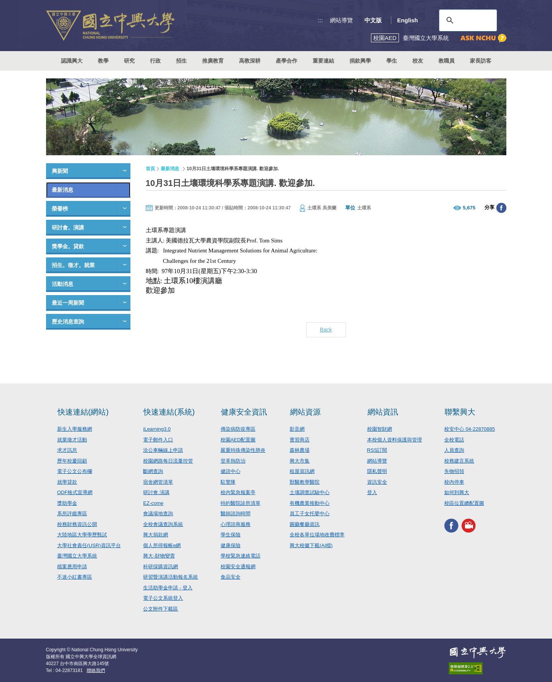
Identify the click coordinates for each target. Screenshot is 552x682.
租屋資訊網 (302, 471)
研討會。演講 (68, 227)
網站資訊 (382, 412)
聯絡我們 (96, 670)
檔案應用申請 (72, 566)
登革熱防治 (233, 461)
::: (320, 20)
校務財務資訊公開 (77, 524)
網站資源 (305, 412)
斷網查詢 (153, 471)
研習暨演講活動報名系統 (170, 577)
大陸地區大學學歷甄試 (82, 535)
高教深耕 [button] (249, 61)
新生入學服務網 (74, 429)
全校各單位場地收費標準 (317, 535)
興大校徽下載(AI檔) (311, 545)
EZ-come (153, 503)
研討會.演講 (156, 492)
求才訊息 (67, 450)
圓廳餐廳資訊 (305, 524)
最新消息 (62, 190)
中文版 (373, 20)
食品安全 (231, 577)
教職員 (446, 61)
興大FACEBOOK (451, 525)
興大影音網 (468, 525)
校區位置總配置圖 (464, 503)
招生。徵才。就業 (73, 265)
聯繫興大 (460, 412)
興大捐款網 (155, 535)
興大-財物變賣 (159, 556)
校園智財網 (379, 429)
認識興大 (71, 61)
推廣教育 (213, 61)
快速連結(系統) (168, 412)
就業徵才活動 (72, 440)
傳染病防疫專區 (238, 429)
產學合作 (286, 61)
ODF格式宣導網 (74, 492)
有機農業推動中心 (310, 503)
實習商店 (300, 440)
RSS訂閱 (377, 450)
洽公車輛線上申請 (163, 450)
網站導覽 (341, 20)
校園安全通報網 (238, 566)
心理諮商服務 (235, 524)
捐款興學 (360, 61)
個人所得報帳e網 (162, 545)
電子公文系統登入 (163, 598)
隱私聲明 (377, 471)
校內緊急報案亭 (238, 492)
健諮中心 (231, 471)
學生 (391, 61)
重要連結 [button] (323, 61)
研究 (129, 61)
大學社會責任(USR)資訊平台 (89, 545)
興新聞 (60, 171)
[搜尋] (467, 20)
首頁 (150, 168)
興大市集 (300, 461)
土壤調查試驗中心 (310, 492)
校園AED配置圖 (238, 440)
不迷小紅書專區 (74, 577)
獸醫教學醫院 (305, 482)
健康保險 (231, 545)
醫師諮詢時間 (235, 513)
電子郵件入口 (158, 440)
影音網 (297, 429)
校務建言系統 (459, 461)
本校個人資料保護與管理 (394, 440)
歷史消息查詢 (68, 322)
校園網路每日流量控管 (168, 461)
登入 (372, 492)
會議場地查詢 (158, 513)
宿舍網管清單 (158, 482)
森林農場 (300, 450)
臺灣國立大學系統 (77, 556)
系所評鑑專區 (72, 513)
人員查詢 (454, 450)
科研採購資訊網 (160, 566)
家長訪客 (480, 61)
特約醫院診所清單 (240, 503)
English (407, 20)
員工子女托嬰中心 (310, 513)
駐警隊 (228, 482)
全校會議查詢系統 (163, 524)
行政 (155, 61)
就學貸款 (67, 482)
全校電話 (454, 440)
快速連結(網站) (83, 412)
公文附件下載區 (160, 609)
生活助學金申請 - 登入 (168, 588)
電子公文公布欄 (74, 471)
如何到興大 (456, 492)
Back (326, 330)
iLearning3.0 (157, 429)
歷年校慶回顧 (72, 461)
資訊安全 (377, 482)
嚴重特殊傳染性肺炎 (243, 450)
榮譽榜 (60, 209)
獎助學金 (67, 503)
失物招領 (454, 471)
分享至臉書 (501, 208)
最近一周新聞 (68, 303)
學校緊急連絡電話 (240, 556)
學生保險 (231, 535)
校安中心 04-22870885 (469, 429)
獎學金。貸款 (68, 246)
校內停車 (454, 482)
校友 (417, 61)
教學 (103, 61)
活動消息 (62, 284)
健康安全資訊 (244, 412)
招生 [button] (181, 61)
